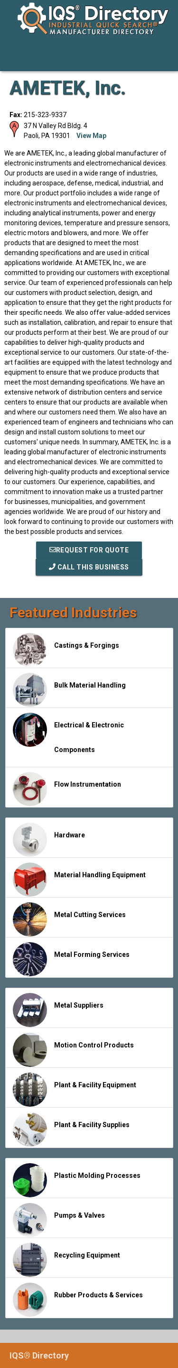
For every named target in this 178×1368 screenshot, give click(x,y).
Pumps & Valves (59, 1220)
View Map (91, 135)
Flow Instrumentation (67, 789)
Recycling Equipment (66, 1260)
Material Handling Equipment (79, 880)
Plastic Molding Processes (77, 1180)
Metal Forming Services (71, 959)
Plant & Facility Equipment (74, 1090)
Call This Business (89, 567)
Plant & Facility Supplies (71, 1129)
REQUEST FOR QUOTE (89, 550)
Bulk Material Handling (69, 690)
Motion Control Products (73, 1050)
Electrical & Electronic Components (68, 733)
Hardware (49, 840)
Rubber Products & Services (78, 1300)
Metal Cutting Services (69, 919)
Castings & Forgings (66, 650)
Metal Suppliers (58, 1010)
